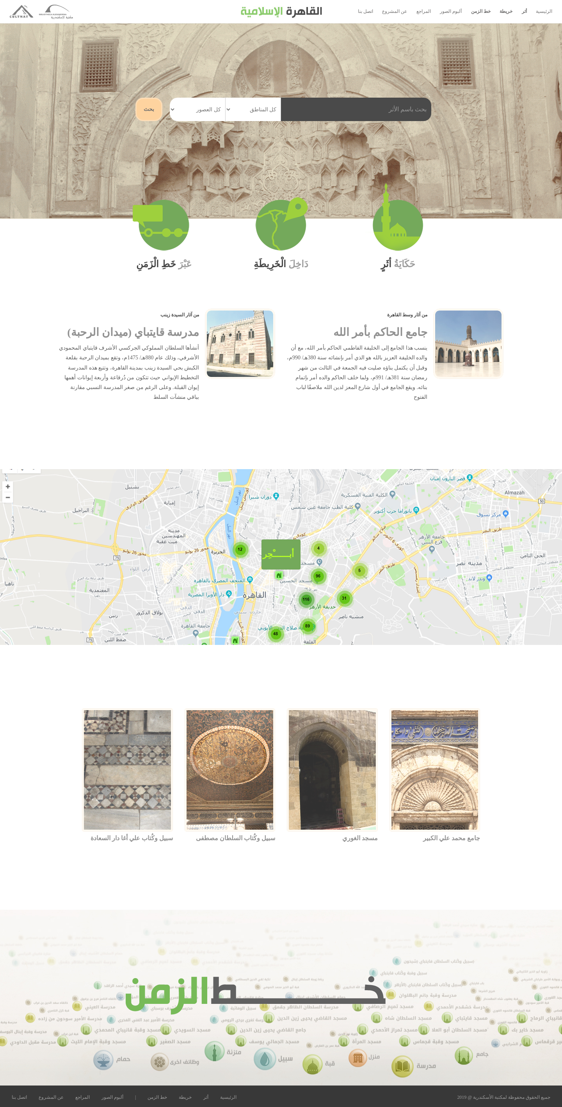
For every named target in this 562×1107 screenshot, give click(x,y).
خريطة (506, 11)
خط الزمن (481, 11)
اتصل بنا (365, 11)
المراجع (423, 11)
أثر (524, 11)
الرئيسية (544, 11)
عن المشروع (394, 11)
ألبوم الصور (451, 11)
